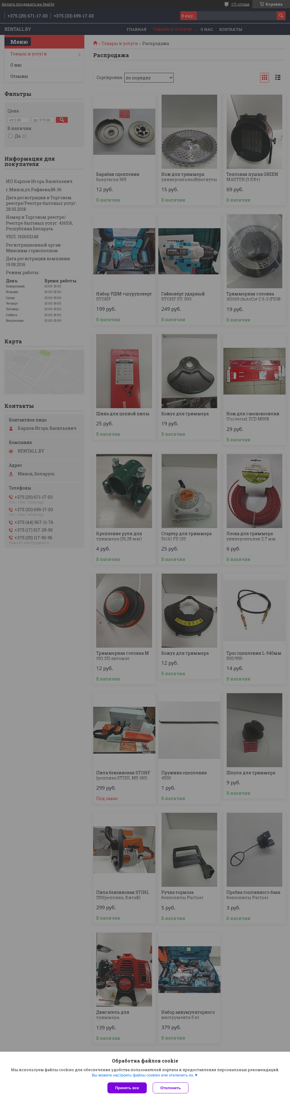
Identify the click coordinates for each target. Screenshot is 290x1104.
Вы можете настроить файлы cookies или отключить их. (143, 1075)
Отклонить (170, 1088)
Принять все (127, 1088)
